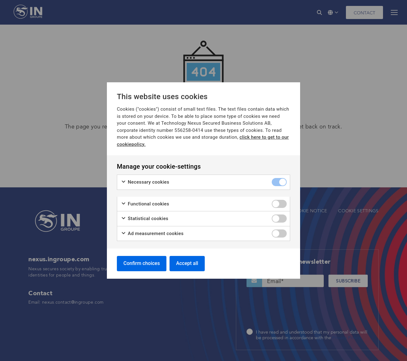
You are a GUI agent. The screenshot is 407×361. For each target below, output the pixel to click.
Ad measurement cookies (152, 234)
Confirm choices (141, 263)
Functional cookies (145, 204)
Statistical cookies (144, 219)
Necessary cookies (145, 182)
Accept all (187, 263)
